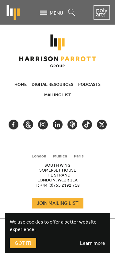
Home (20, 84)
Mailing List (57, 94)
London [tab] (39, 155)
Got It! (23, 243)
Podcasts (89, 84)
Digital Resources (52, 84)
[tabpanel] (57, 175)
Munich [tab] (60, 155)
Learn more (92, 243)
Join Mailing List (58, 203)
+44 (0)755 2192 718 (60, 185)
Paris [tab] (79, 155)
